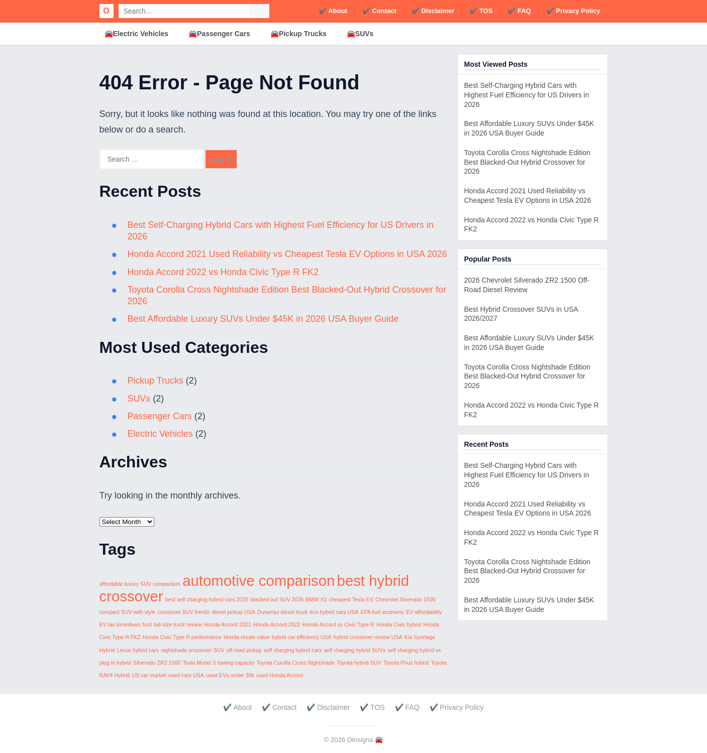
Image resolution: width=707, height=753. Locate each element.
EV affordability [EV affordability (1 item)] (424, 612)
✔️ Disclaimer (433, 11)
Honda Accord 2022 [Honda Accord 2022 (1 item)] (276, 624)
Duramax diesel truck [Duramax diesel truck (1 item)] (282, 612)
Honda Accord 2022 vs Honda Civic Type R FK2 (224, 272)
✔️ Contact (379, 11)
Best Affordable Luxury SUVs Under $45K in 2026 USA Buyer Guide (264, 319)
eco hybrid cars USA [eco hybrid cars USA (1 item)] (334, 612)
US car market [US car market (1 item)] (149, 675)
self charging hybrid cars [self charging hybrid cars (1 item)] (293, 650)
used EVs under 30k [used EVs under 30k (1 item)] (230, 675)
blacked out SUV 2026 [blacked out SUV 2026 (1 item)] (277, 599)
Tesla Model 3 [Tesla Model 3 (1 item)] (199, 663)
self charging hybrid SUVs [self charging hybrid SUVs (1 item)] (355, 650)
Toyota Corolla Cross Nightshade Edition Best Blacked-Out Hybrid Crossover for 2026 (527, 162)
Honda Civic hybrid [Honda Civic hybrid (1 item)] (398, 624)
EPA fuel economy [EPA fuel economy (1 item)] (382, 612)
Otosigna (360, 739)
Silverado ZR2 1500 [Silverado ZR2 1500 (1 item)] (156, 663)
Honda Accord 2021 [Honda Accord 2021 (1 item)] (227, 624)
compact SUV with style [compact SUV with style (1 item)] (127, 612)
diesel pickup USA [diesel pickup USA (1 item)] (233, 612)
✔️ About (333, 11)
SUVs (139, 399)
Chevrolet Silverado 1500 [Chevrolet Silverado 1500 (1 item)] (405, 599)
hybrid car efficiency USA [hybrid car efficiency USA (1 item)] (302, 637)
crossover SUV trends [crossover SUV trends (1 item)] (184, 612)
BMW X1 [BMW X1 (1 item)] (316, 599)
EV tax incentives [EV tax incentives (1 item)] (120, 624)
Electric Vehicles (160, 434)
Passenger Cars (160, 416)
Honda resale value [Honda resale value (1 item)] (247, 637)
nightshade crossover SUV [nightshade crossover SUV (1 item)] (192, 650)
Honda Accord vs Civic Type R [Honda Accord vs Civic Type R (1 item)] (338, 624)
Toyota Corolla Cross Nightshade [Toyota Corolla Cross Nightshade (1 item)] (295, 663)
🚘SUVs (360, 34)
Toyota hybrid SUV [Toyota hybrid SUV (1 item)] (359, 663)
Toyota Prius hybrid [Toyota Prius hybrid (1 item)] (406, 663)
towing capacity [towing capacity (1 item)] (236, 663)
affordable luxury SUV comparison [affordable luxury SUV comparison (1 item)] (140, 584)
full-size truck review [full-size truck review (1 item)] (178, 624)
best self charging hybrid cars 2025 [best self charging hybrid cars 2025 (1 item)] (206, 599)
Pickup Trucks (156, 380)
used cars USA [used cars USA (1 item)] (186, 675)
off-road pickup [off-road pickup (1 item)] (244, 650)
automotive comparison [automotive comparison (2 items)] (258, 580)
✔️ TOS (480, 11)
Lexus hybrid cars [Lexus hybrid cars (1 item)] (138, 650)
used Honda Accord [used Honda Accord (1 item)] (279, 675)
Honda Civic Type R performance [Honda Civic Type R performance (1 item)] (182, 637)
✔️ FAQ (519, 11)
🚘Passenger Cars (219, 34)
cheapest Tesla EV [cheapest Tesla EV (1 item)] (351, 599)
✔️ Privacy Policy (573, 11)
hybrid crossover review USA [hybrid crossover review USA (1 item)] (368, 637)
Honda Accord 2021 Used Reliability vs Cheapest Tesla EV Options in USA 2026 (288, 254)
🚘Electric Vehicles (137, 34)
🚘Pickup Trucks (298, 34)
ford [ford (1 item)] (146, 624)
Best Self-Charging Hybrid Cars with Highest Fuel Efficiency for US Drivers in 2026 (526, 94)
